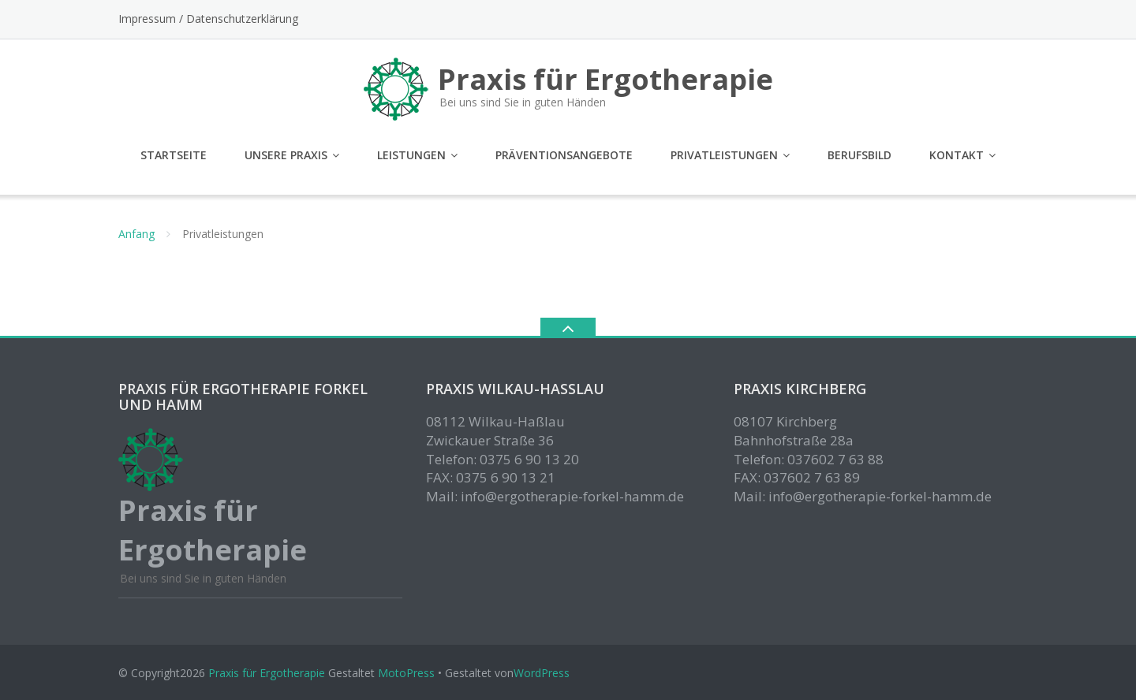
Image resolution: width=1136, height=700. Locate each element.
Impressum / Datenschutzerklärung (208, 18)
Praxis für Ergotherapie (266, 672)
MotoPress (406, 672)
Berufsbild (859, 154)
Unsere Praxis (286, 154)
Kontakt (956, 154)
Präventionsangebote (564, 154)
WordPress (542, 672)
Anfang (136, 233)
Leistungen (411, 154)
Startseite (173, 154)
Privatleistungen (724, 154)
